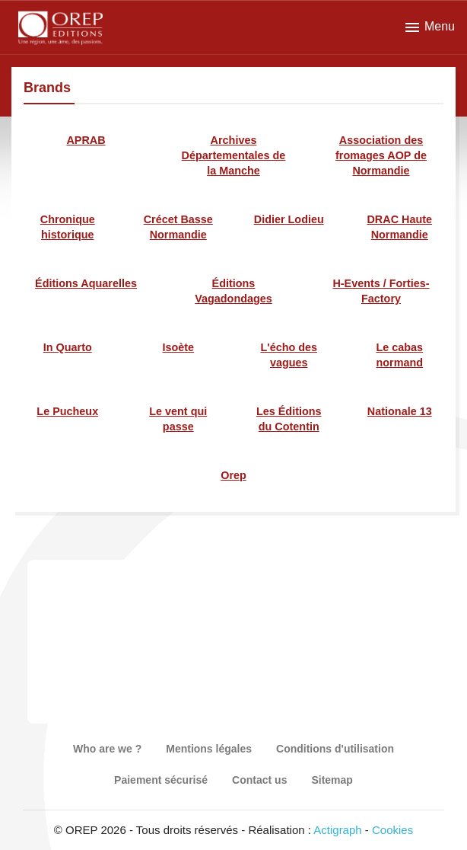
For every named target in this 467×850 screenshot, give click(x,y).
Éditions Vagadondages (233, 291)
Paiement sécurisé (161, 780)
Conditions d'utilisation (335, 749)
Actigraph (337, 829)
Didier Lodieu (289, 219)
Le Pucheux (67, 411)
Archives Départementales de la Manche (234, 155)
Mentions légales (209, 749)
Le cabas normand (399, 355)
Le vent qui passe (178, 419)
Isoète (178, 347)
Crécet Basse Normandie (178, 227)
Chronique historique (67, 227)
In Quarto (67, 347)
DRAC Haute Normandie (399, 227)
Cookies (392, 829)
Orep (233, 475)
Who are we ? (107, 749)
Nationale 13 (399, 411)
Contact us (259, 780)
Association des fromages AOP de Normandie (381, 155)
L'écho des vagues (288, 355)
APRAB (85, 140)
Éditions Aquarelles (86, 283)
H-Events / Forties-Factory (380, 291)
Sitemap (331, 780)
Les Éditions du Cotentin (289, 419)
